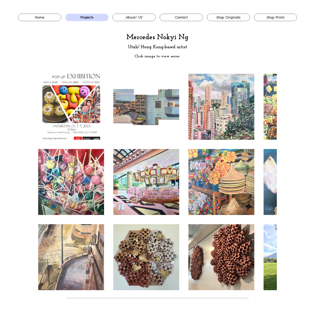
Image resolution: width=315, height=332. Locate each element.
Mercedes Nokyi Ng (157, 37)
